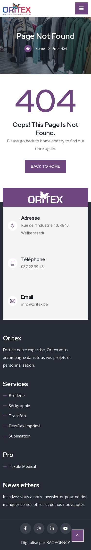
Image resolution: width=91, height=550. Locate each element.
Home (34, 48)
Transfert (17, 415)
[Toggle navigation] (81, 8)
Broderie (17, 395)
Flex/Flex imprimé (25, 426)
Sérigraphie (19, 405)
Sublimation (20, 436)
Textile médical (22, 466)
